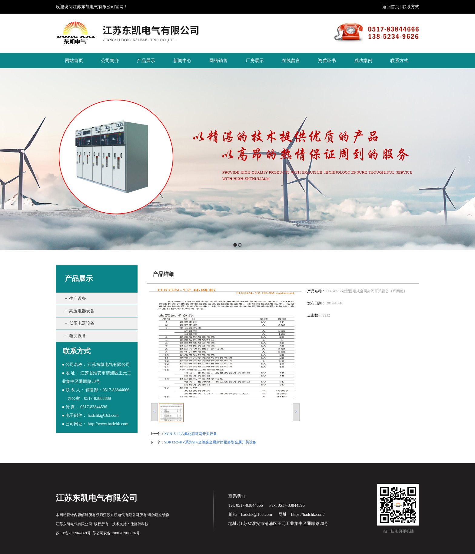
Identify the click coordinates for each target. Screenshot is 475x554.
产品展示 (79, 278)
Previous (4, 158)
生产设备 (77, 298)
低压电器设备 (82, 323)
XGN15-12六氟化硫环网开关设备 (190, 434)
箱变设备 (77, 335)
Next (468, 158)
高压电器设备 (82, 311)
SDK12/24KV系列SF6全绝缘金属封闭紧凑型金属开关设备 (210, 442)
